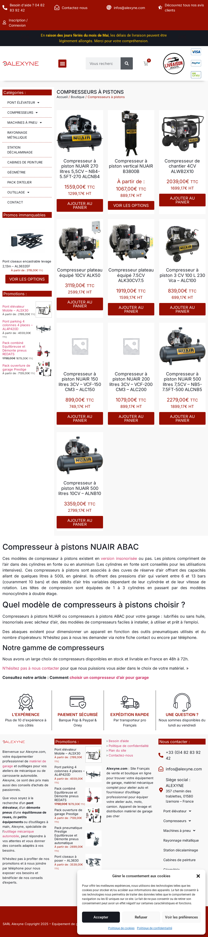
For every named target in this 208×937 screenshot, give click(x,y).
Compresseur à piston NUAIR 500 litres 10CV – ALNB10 (79, 488)
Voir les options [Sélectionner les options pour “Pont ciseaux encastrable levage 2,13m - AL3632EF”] (27, 279)
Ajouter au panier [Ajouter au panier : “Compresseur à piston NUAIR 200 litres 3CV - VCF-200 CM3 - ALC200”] (131, 418)
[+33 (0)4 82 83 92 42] (160, 755)
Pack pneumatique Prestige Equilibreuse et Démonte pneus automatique (68, 835)
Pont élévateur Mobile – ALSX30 (15, 308)
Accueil (62, 97)
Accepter (101, 917)
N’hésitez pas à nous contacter (30, 668)
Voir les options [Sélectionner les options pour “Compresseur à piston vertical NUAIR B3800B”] (131, 205)
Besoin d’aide (119, 741)
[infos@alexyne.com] (108, 7)
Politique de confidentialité (154, 928)
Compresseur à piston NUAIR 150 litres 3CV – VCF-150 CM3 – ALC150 (80, 381)
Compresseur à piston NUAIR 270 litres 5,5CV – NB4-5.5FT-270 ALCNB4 (80, 168)
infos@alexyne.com (129, 8)
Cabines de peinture (25, 162)
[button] (198, 876)
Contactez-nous (74, 8)
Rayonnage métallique (17, 135)
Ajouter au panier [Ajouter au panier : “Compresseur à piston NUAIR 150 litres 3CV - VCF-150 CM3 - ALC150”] (79, 418)
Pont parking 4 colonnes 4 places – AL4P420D (17, 325)
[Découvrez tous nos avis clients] (160, 7)
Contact (15, 202)
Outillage (18, 192)
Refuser (141, 917)
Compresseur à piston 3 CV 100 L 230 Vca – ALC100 (182, 275)
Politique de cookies (121, 928)
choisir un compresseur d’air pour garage (109, 677)
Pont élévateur (23, 103)
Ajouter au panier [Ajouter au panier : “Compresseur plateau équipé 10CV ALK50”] (79, 304)
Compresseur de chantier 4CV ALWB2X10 (182, 166)
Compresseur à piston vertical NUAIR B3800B (131, 166)
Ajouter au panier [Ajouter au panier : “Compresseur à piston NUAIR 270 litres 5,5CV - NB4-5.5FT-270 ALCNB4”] (79, 205)
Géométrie (16, 172)
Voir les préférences (181, 917)
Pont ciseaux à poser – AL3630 (66, 858)
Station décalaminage (20, 149)
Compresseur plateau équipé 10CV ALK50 (80, 272)
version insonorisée (119, 558)
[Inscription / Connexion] (4, 22)
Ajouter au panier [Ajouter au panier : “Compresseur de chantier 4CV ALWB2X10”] (182, 200)
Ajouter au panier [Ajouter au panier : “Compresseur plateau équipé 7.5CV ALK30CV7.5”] (131, 309)
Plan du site (117, 750)
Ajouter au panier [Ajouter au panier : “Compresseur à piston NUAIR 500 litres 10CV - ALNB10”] (79, 522)
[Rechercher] (127, 63)
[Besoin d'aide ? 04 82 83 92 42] (4, 7)
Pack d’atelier (19, 182)
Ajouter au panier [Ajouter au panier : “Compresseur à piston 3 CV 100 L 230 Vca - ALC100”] (182, 309)
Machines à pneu (24, 123)
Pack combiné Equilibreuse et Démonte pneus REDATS (14, 348)
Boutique (77, 97)
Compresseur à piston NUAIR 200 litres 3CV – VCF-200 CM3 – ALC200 (131, 381)
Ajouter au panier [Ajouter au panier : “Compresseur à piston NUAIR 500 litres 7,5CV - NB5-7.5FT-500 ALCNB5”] (182, 418)
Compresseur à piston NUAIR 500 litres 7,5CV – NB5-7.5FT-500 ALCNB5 (182, 381)
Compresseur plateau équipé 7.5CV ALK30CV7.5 (131, 275)
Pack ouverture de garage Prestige (16, 367)
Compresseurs (22, 113)
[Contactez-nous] (56, 7)
